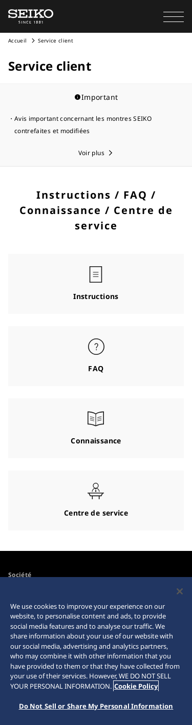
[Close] (179, 591)
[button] (173, 16)
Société (19, 574)
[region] (96, 651)
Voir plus (91, 152)
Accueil (17, 40)
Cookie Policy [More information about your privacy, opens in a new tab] (136, 686)
